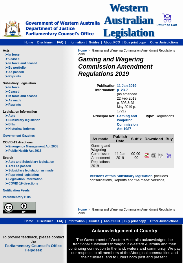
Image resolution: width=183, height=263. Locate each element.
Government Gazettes (19, 135)
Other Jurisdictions (164, 42)
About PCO (112, 42)
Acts (10, 115)
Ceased (12, 59)
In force (12, 54)
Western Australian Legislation (128, 20)
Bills (10, 124)
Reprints (13, 76)
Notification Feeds (16, 190)
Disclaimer (45, 42)
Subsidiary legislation (22, 120)
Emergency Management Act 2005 (31, 146)
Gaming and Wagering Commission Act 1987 (127, 122)
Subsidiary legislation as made (29, 170)
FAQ (60, 42)
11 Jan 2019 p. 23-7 (126, 88)
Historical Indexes (20, 128)
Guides (94, 42)
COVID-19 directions (21, 183)
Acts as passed (18, 166)
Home (28, 42)
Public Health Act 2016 (23, 150)
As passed (14, 72)
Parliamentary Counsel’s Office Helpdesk (33, 248)
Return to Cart (166, 20)
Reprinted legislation (22, 174)
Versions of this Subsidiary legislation (121, 176)
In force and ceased (21, 63)
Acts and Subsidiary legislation (29, 161)
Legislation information (24, 179)
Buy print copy (135, 42)
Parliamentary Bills (17, 197)
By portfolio (15, 67)
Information (76, 42)
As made (13, 100)
